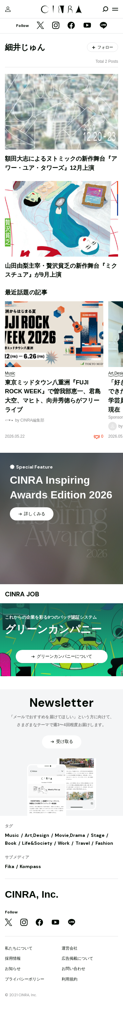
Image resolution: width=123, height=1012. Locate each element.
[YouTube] (87, 26)
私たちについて (18, 948)
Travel (82, 843)
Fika (9, 866)
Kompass (30, 866)
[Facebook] (71, 26)
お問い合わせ (73, 968)
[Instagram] (55, 26)
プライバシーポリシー (24, 979)
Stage (98, 835)
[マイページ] (8, 9)
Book (10, 843)
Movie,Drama (70, 835)
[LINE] (103, 26)
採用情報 (13, 958)
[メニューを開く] (115, 9)
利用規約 (69, 979)
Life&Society (37, 843)
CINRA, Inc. (31, 894)
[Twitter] (40, 26)
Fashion (104, 843)
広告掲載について (77, 958)
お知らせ (13, 968)
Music (12, 835)
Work (64, 843)
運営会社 (69, 948)
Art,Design (37, 835)
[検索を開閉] (105, 9)
